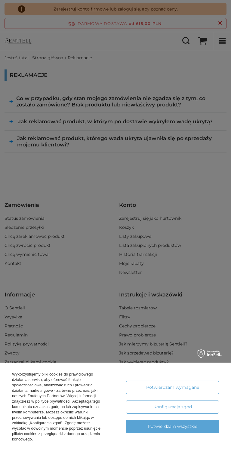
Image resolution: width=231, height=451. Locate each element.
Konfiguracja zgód (172, 407)
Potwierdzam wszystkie (172, 426)
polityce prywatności (52, 401)
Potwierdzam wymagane (172, 387)
